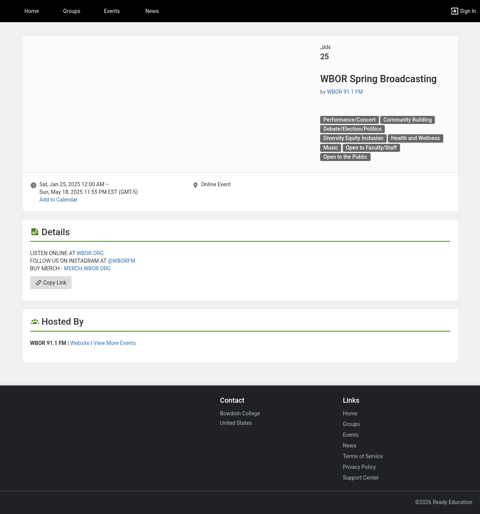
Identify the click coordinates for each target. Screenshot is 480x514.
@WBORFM (121, 261)
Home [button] (31, 11)
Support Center (361, 478)
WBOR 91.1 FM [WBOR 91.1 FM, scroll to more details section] (345, 92)
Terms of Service (363, 456)
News (152, 11)
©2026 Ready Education (443, 502)
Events (112, 11)
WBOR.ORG (90, 253)
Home (350, 413)
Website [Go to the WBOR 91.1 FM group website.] (79, 343)
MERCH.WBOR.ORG (87, 268)
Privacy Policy (359, 467)
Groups (71, 11)
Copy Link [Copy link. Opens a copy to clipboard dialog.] (51, 283)
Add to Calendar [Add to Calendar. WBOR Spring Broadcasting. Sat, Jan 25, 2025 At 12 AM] (58, 200)
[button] (463, 11)
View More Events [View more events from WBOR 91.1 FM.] (114, 343)
